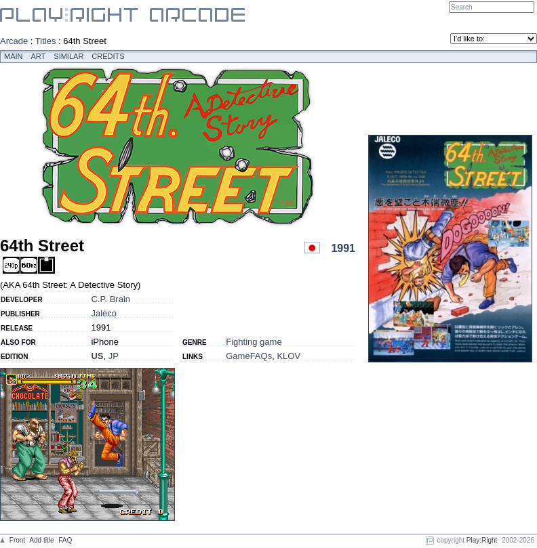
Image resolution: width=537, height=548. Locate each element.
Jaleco (104, 313)
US (97, 356)
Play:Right (482, 540)
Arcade (14, 41)
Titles (45, 41)
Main (13, 56)
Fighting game (253, 342)
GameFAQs (249, 356)
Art (38, 56)
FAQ (65, 540)
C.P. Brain (110, 299)
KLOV (288, 356)
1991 (343, 248)
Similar (68, 56)
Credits (108, 56)
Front (17, 540)
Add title (41, 540)
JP (113, 356)
